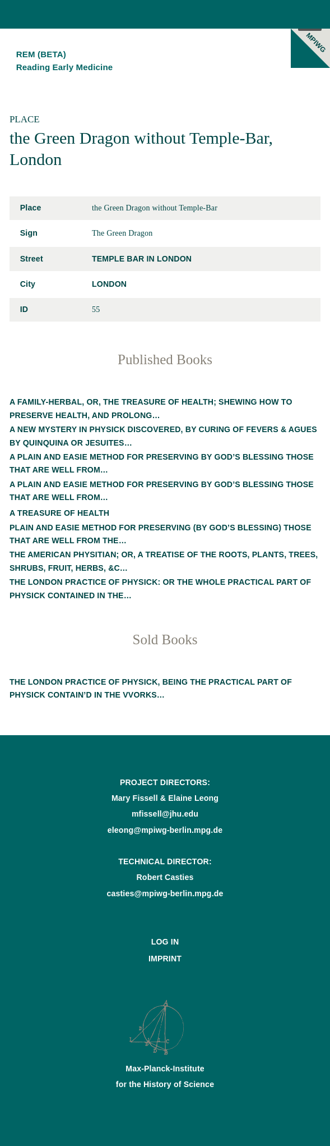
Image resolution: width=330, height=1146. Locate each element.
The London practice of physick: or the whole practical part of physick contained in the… (160, 588)
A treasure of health (59, 512)
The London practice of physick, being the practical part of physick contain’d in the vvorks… (151, 688)
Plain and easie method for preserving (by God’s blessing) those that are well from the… (161, 534)
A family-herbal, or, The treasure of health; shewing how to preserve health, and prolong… (151, 408)
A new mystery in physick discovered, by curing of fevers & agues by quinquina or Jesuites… (163, 436)
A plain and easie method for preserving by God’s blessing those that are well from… (162, 463)
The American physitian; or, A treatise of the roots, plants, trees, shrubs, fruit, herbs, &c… (164, 561)
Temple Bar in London (142, 258)
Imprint (165, 958)
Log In (165, 941)
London (109, 283)
